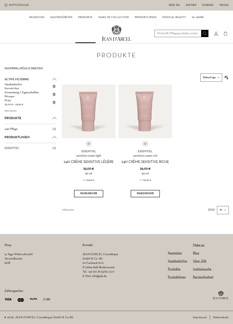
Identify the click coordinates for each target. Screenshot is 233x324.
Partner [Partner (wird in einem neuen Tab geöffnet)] (191, 5)
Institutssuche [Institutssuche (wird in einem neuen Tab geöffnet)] (19, 5)
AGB (7, 263)
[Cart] (224, 23)
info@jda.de (99, 276)
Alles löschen (11, 112)
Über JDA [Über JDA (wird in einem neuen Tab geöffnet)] (174, 5)
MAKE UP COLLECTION (113, 38)
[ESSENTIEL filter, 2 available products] (30, 149)
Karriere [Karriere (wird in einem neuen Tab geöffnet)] (208, 5)
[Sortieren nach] (211, 78)
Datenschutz (221, 317)
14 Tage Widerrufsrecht (18, 254)
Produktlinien (146, 38)
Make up (198, 245)
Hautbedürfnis (61, 38)
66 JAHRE (198, 38)
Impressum (200, 317)
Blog (196, 253)
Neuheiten (175, 253)
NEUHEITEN (36, 38)
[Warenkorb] (88, 194)
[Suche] (203, 23)
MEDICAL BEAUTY (174, 38)
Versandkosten (13, 258)
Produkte (85, 38)
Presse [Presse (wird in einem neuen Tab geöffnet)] (224, 5)
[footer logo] (221, 295)
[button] (30, 72)
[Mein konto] (214, 23)
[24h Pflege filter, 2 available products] (30, 130)
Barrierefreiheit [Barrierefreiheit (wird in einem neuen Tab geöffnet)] (203, 277)
